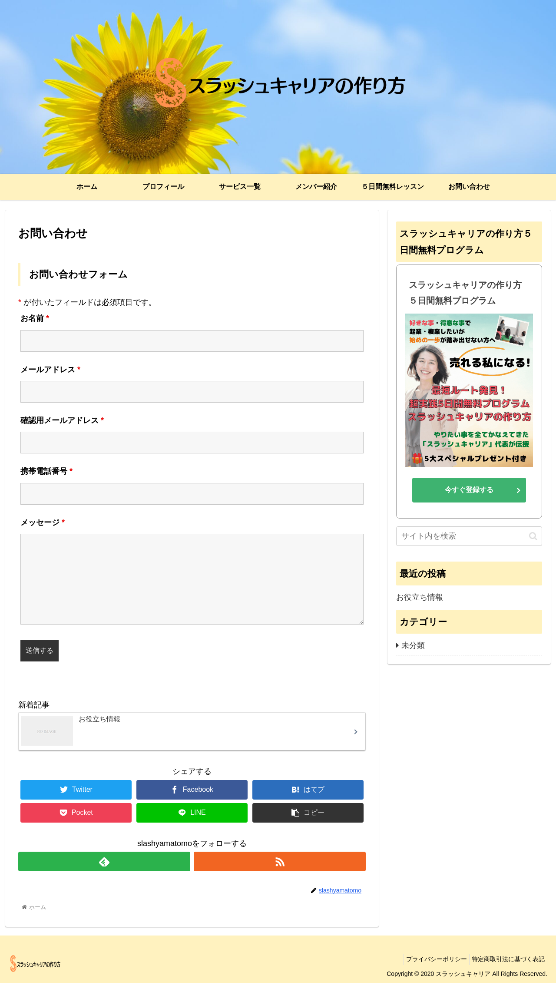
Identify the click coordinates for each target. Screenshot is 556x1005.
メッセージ (42, 522)
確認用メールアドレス (62, 420)
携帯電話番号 (46, 471)
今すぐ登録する (469, 489)
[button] (533, 536)
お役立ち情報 (419, 597)
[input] (469, 536)
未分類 (413, 645)
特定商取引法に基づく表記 (506, 981)
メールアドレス (50, 369)
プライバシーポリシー (430, 981)
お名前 (34, 318)
